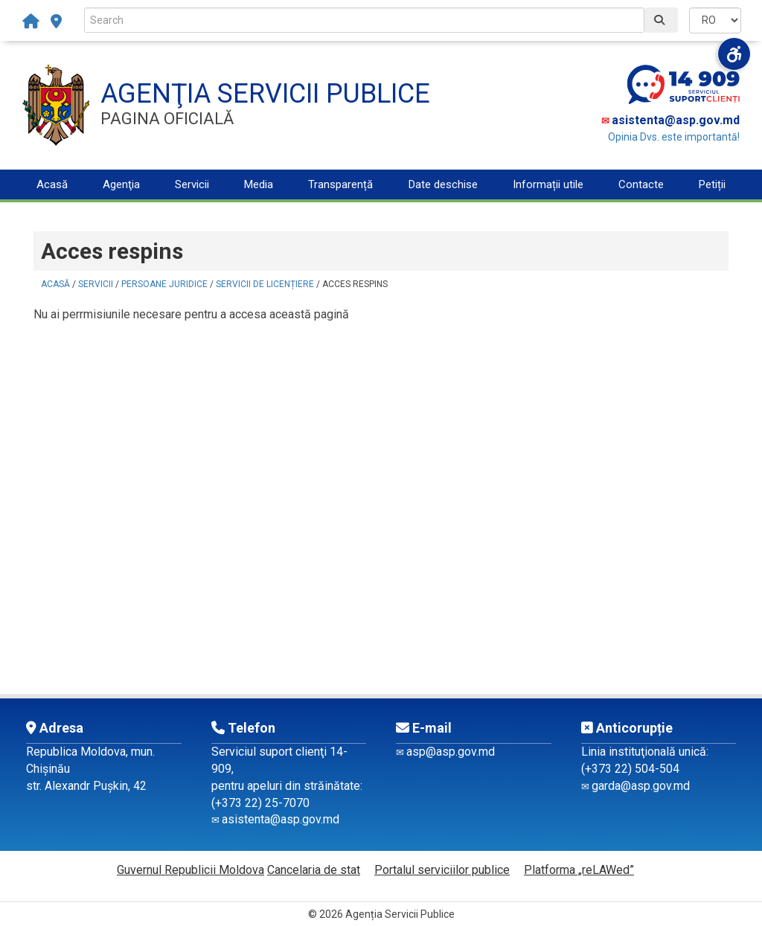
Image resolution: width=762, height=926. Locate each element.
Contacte (641, 184)
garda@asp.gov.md (641, 786)
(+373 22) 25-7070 (260, 803)
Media (258, 184)
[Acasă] (34, 21)
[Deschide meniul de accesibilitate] (734, 54)
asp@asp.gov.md (450, 752)
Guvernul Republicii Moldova (190, 870)
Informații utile (548, 184)
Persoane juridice (164, 284)
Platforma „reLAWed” (579, 870)
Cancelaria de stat (313, 870)
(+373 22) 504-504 (630, 769)
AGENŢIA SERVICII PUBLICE (265, 93)
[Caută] (661, 20)
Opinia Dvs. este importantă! (674, 137)
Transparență (340, 184)
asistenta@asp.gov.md (676, 120)
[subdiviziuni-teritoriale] (56, 21)
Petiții (712, 184)
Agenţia (121, 184)
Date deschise (443, 184)
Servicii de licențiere (265, 284)
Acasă (52, 184)
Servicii (192, 184)
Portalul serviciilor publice (442, 870)
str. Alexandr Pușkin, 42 (86, 786)
